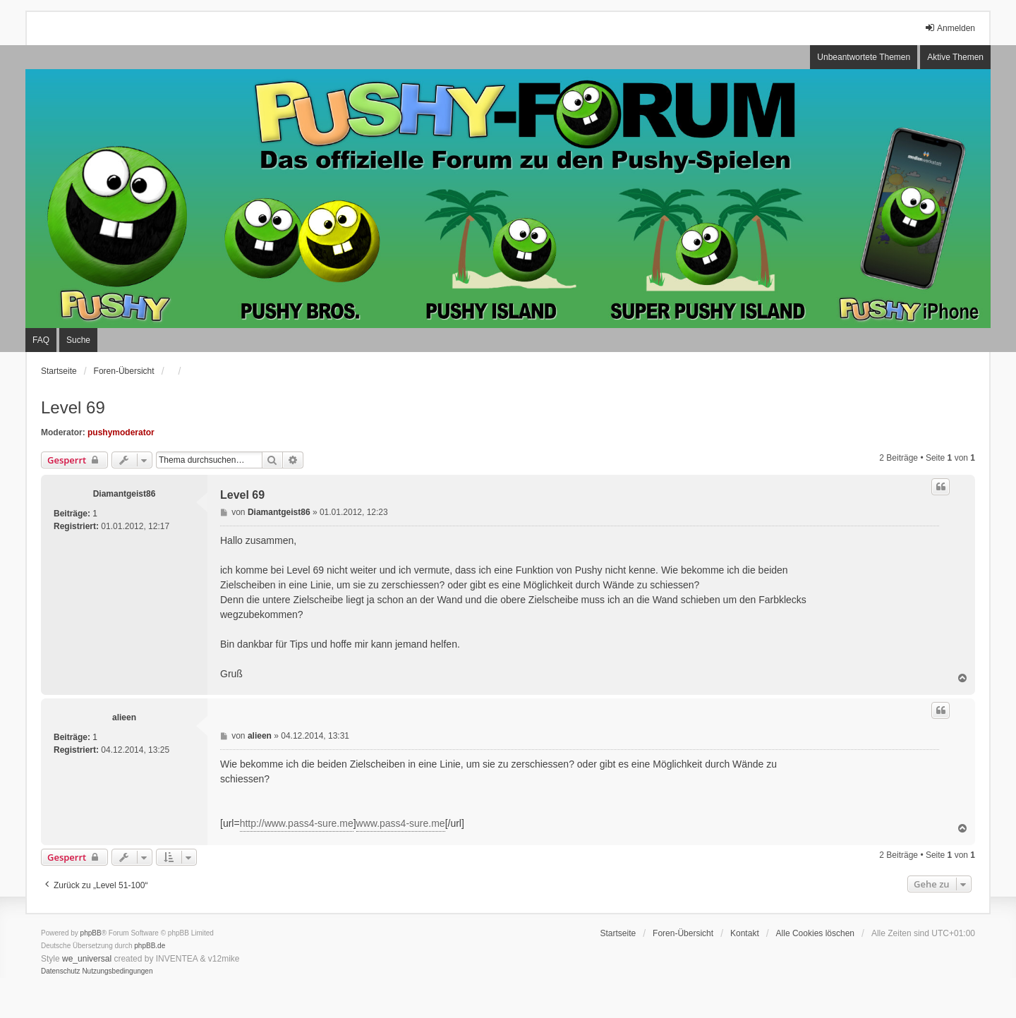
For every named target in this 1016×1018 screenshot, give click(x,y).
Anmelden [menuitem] (949, 28)
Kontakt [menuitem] (744, 933)
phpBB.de (149, 946)
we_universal (86, 959)
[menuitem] (60, 971)
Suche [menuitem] (78, 340)
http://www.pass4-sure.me (296, 823)
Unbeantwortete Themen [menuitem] (863, 57)
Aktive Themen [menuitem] (955, 57)
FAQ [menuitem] (40, 340)
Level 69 (73, 407)
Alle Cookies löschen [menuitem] (815, 933)
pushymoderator (121, 432)
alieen (124, 717)
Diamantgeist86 (124, 494)
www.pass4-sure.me (400, 823)
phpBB (91, 933)
